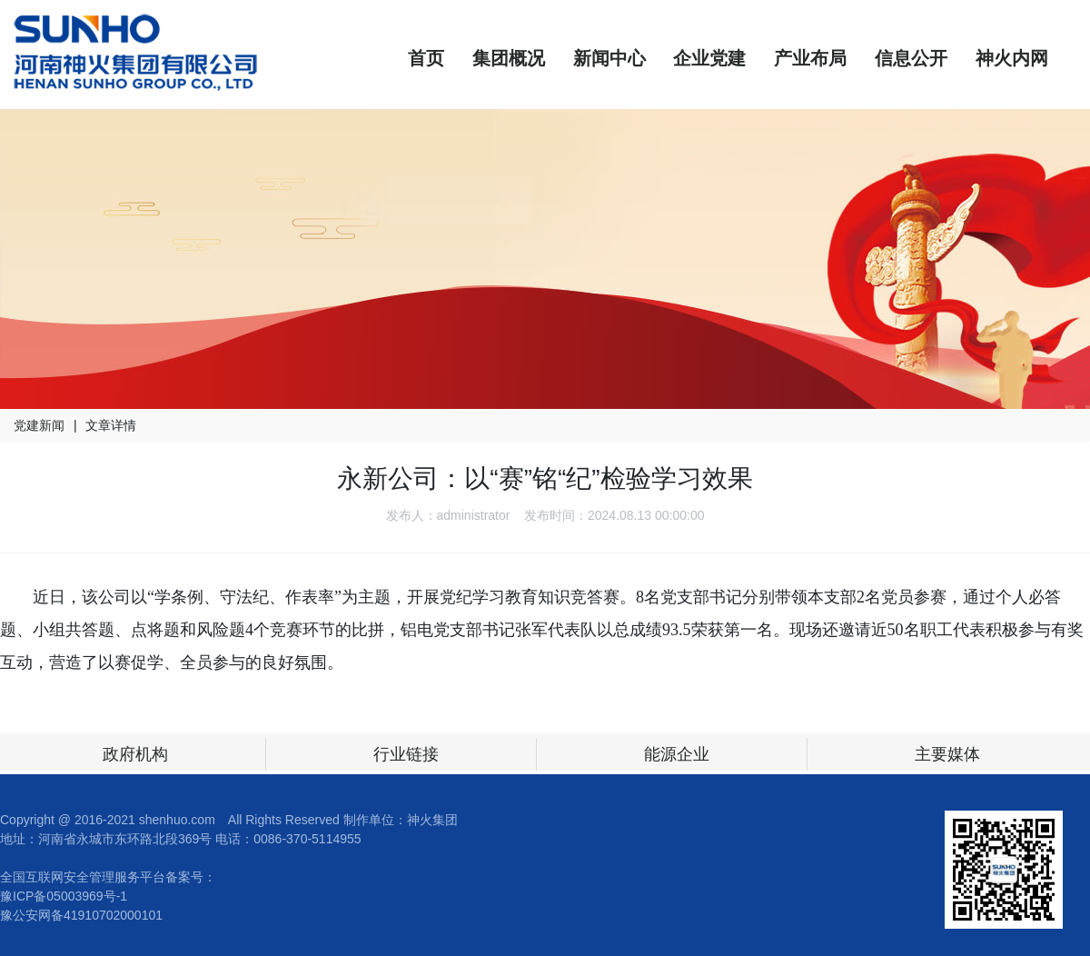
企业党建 (709, 58)
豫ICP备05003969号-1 (63, 896)
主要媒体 (947, 754)
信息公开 (911, 58)
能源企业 (676, 754)
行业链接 (406, 754)
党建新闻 (39, 425)
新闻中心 (609, 58)
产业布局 (810, 58)
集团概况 (508, 58)
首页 (426, 58)
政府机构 (135, 754)
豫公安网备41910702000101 (81, 915)
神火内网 (1012, 58)
